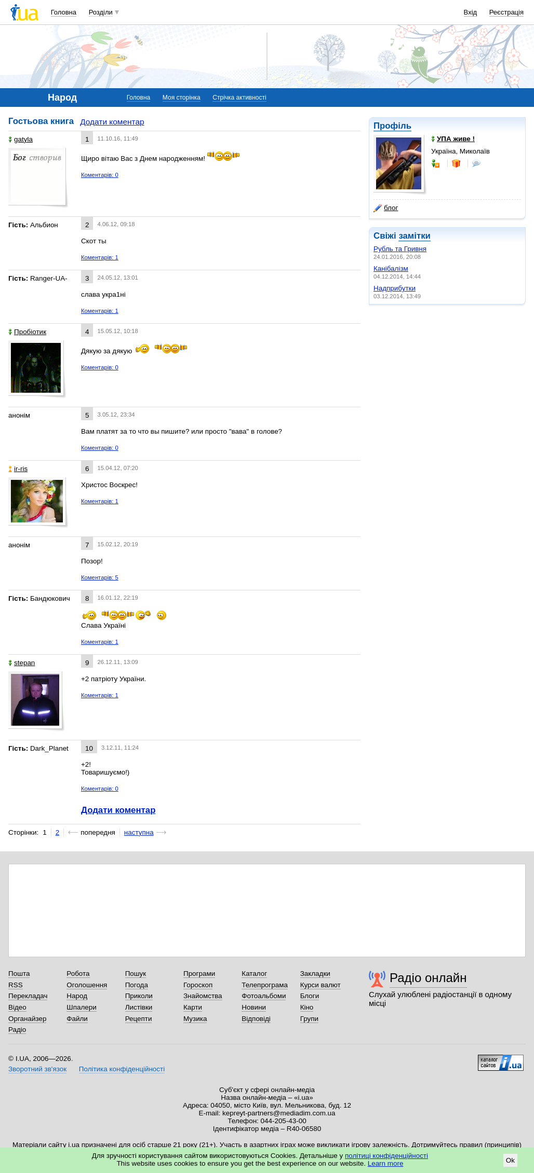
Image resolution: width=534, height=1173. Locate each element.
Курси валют (320, 985)
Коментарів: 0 (99, 175)
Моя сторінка (182, 97)
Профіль (392, 126)
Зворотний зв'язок (37, 1069)
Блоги (309, 996)
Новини (254, 1007)
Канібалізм (390, 268)
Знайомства (202, 996)
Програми (199, 973)
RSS (15, 985)
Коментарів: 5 (99, 577)
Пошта (19, 973)
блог (385, 208)
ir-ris (18, 469)
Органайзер (27, 1019)
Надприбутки (394, 288)
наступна (139, 832)
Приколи (139, 996)
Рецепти (138, 1019)
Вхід (470, 12)
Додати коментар (112, 121)
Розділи (101, 12)
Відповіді (256, 1019)
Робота (77, 973)
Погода (136, 985)
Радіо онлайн (428, 978)
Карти (192, 1007)
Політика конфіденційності (122, 1069)
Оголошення (86, 985)
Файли (77, 1019)
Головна (63, 12)
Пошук (135, 973)
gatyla (20, 139)
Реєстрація (506, 12)
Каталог (254, 973)
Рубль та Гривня (399, 249)
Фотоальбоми (264, 996)
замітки (414, 236)
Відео (17, 1007)
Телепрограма (265, 985)
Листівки (139, 1007)
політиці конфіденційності (386, 1156)
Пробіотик (27, 332)
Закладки (315, 973)
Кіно (307, 1007)
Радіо (17, 1029)
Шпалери (81, 1007)
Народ (76, 996)
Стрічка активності (239, 97)
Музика (195, 1019)
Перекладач (27, 996)
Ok (510, 1160)
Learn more (386, 1163)
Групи (309, 1019)
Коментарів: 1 (99, 257)
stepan (21, 663)
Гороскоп (197, 985)
